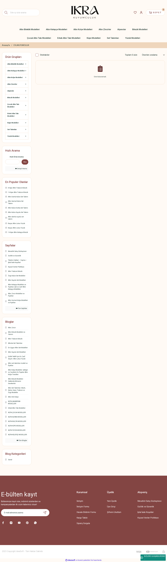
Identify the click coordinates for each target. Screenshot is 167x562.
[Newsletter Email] (25, 512)
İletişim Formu (83, 506)
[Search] (21, 12)
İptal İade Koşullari (145, 512)
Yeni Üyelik (112, 501)
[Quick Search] (12, 161)
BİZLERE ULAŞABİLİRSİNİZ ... (152, 557)
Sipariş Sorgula (83, 523)
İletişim (80, 501)
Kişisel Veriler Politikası (148, 518)
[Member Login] (141, 12)
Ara (24, 162)
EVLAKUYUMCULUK (21, 45)
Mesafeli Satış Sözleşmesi (149, 501)
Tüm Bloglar (22, 440)
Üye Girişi (111, 506)
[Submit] (44, 512)
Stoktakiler (44, 55)
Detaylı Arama (21, 169)
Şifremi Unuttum (114, 512)
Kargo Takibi (82, 518)
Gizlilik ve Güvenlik (145, 506)
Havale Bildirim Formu (86, 512)
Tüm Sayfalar (21, 308)
